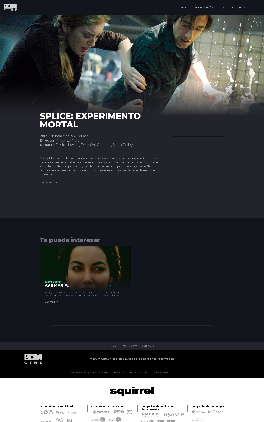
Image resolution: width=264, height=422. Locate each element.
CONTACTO (226, 7)
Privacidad (119, 372)
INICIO (183, 7)
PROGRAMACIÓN (203, 7)
